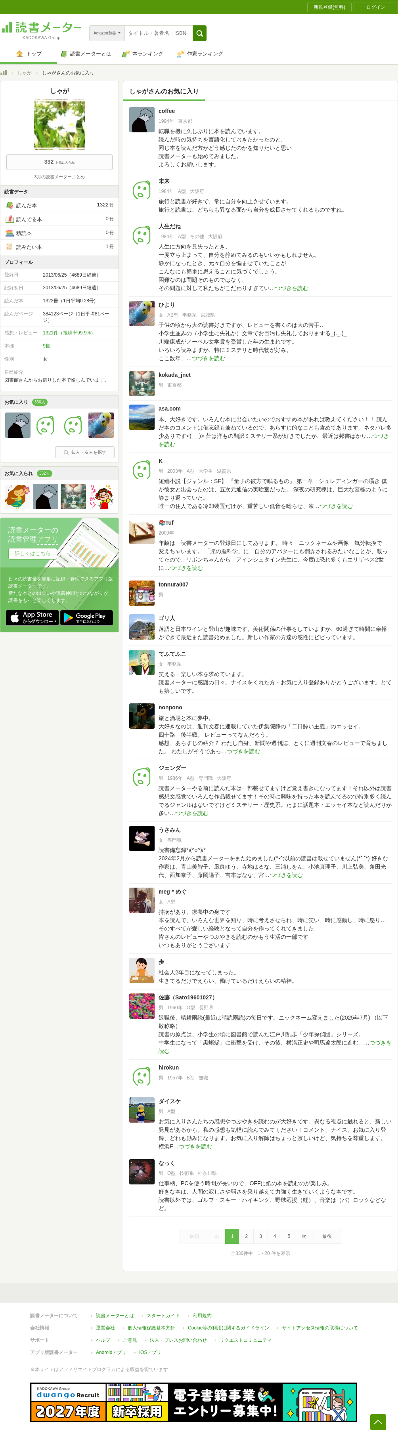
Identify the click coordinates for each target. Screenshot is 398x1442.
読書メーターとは (115, 1315)
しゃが (24, 73)
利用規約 (202, 1315)
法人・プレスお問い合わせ (178, 1340)
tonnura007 (173, 584)
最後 (327, 1236)
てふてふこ (172, 654)
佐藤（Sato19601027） (188, 997)
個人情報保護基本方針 (151, 1327)
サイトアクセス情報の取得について (320, 1327)
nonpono (170, 707)
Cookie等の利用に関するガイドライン (228, 1327)
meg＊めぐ (173, 891)
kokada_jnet (175, 375)
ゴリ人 (167, 618)
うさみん (170, 830)
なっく (167, 1163)
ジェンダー (172, 768)
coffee (167, 111)
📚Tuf (166, 523)
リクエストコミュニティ (246, 1340)
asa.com (170, 408)
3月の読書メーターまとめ (59, 176)
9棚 (46, 346)
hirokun (169, 1067)
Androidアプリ (111, 1352)
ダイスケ (170, 1101)
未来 (164, 181)
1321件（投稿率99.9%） (69, 333)
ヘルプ (103, 1340)
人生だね (170, 226)
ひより (167, 305)
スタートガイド (163, 1315)
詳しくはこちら (33, 553)
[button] (200, 33)
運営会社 (105, 1327)
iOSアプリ (150, 1352)
